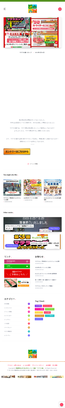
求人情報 (54, 365)
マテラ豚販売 (8, 331)
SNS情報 (6, 304)
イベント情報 (34, 164)
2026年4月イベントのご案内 (31, 198)
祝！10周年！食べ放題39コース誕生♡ (45, 280)
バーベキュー (8, 327)
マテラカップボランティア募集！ (44, 286)
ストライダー (8, 315)
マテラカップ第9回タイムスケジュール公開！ (47, 261)
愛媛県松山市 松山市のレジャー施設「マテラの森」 (30, 368)
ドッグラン (7, 319)
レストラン (7, 335)
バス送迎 (6, 323)
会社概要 (48, 365)
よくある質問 (26, 365)
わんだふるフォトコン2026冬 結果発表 (46, 273)
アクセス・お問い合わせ (14, 365)
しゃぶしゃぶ (8, 308)
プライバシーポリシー (38, 365)
